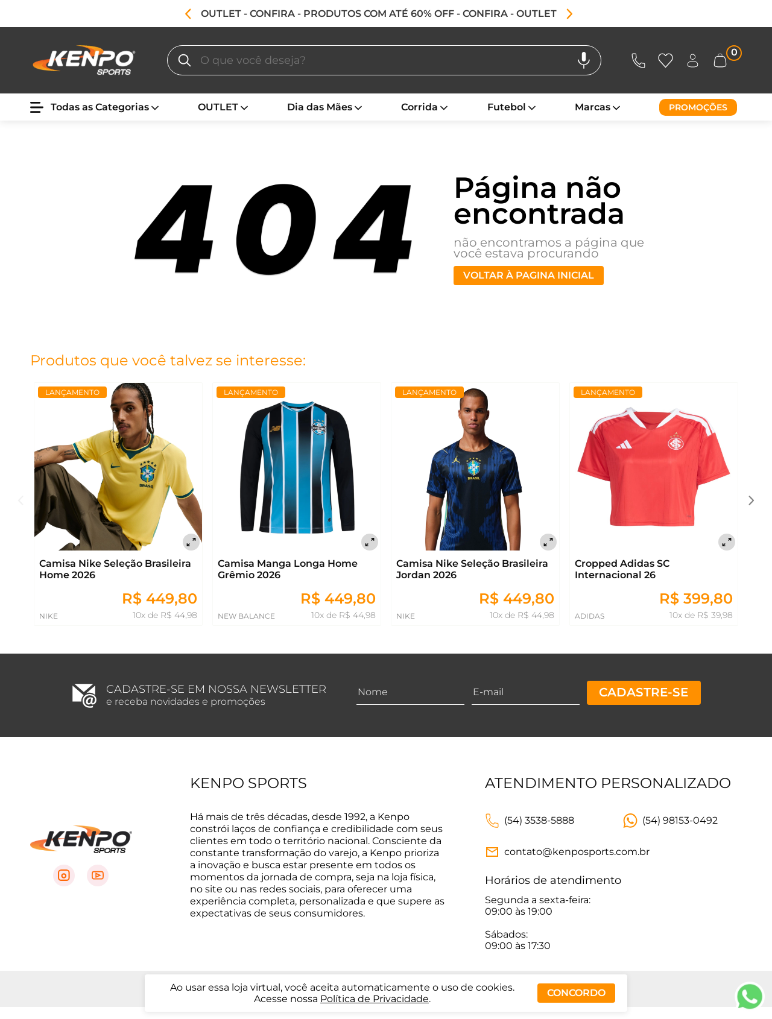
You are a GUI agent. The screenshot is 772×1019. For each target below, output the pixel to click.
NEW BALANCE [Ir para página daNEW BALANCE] (246, 615)
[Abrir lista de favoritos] (668, 60)
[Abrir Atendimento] (638, 60)
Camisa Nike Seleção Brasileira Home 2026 (115, 569)
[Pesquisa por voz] (584, 60)
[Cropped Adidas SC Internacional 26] (654, 468)
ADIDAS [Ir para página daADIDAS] (589, 615)
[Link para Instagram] (64, 875)
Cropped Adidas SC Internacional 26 (622, 569)
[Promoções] (698, 107)
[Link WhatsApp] (670, 820)
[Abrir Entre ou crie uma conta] (692, 60)
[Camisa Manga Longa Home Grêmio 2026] (297, 468)
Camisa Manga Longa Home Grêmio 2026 (288, 569)
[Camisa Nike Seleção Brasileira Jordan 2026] (475, 468)
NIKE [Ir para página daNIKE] (48, 615)
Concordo (576, 992)
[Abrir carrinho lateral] (727, 60)
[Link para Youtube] (98, 875)
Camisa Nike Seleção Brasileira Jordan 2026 (472, 569)
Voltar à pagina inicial (528, 275)
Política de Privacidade (374, 999)
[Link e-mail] (567, 852)
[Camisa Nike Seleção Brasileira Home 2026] (118, 468)
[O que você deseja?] (184, 60)
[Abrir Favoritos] (665, 60)
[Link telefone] (529, 820)
